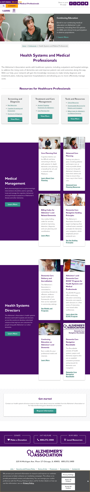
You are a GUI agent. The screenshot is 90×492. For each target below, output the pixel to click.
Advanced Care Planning (73, 159)
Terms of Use (42, 469)
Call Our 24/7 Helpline (40, 2)
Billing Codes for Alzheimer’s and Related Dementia (76, 116)
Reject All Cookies (68, 481)
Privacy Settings (68, 475)
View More (15, 122)
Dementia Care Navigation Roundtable (73, 352)
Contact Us (76, 469)
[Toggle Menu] (86, 12)
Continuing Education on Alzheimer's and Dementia (48, 353)
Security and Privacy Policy (25, 469)
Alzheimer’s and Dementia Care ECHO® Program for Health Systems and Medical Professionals (74, 291)
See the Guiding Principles (71, 249)
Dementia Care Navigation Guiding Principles (73, 218)
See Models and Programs (46, 317)
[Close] (88, 482)
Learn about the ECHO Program (72, 325)
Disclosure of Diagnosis (15, 116)
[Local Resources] (73, 438)
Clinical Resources (74, 105)
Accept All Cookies (68, 487)
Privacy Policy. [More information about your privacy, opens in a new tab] (28, 484)
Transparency (65, 469)
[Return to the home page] (13, 12)
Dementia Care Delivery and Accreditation (48, 286)
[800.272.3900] (45, 438)
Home (24, 49)
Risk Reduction (13, 108)
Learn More (63, 40)
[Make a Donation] (17, 438)
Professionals (32, 49)
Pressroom (53, 469)
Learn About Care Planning (47, 187)
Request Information (45, 421)
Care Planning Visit (44, 113)
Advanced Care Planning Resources (73, 191)
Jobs (11, 469)
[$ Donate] (83, 6)
